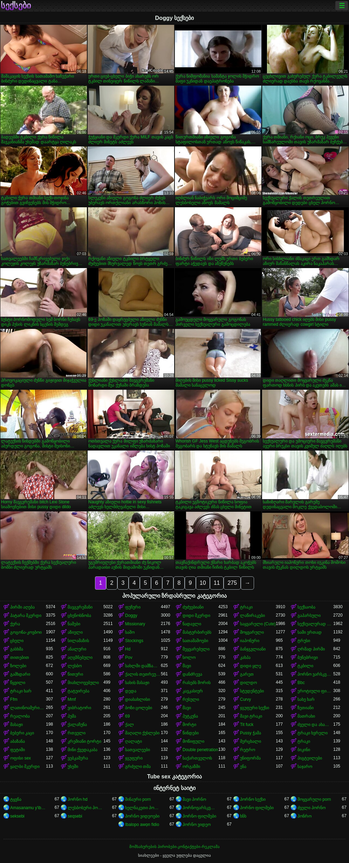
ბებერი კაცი (22, 733)
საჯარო (304, 766)
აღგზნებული (80, 657)
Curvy (245, 699)
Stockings (134, 640)
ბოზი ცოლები (138, 707)
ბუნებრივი (307, 657)
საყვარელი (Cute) (258, 623)
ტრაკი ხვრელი (312, 733)
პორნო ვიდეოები (142, 816)
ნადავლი (192, 623)
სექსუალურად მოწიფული (315, 623)
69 (127, 716)
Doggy (131, 615)
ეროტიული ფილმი (315, 691)
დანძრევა (192, 674)
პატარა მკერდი (25, 615)
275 (232, 583)
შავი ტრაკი (251, 716)
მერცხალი (250, 741)
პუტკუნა (190, 716)
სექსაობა (306, 607)
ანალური (77, 649)
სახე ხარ (306, 699)
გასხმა (16, 649)
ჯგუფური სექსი (254, 707)
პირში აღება (22, 607)
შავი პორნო (194, 799)
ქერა (15, 623)
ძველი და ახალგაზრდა (315, 724)
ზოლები (18, 665)
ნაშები (74, 623)
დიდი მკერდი (196, 615)
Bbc (301, 682)
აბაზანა (17, 741)
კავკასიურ (193, 691)
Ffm (14, 699)
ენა (243, 766)
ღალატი (133, 741)
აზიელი (75, 632)
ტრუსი (303, 640)
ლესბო (75, 665)
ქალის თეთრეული (143, 674)
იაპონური (249, 640)
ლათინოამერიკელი (28, 707)
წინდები (191, 733)
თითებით (19, 657)
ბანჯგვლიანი (253, 649)
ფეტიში (17, 749)
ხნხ (243, 816)
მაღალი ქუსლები (142, 733)
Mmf (72, 699)
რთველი (76, 733)
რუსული (191, 699)
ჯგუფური (134, 758)
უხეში (73, 766)
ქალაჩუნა (77, 724)
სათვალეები (137, 749)
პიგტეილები (309, 758)
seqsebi (75, 816)
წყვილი (17, 682)
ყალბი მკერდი (25, 766)
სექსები (16, 5)
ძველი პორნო (311, 807)
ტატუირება (78, 691)
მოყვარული (252, 632)
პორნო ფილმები (257, 807)
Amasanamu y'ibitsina (28, 807)
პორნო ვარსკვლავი (315, 674)
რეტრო (247, 749)
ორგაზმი (191, 766)
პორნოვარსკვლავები (200, 807)
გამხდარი (20, 674)
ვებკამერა (78, 758)
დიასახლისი (137, 699)
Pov (128, 657)
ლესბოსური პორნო (85, 807)
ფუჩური (133, 607)
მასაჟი (16, 724)
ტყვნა (15, 799)
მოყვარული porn (314, 799)
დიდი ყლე (250, 665)
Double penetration (200, 749)
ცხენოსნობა (79, 615)
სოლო (189, 657)
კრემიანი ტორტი (84, 741)
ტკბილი (305, 665)
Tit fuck (246, 724)
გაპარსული (309, 615)
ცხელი (16, 640)
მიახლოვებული (83, 682)
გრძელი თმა (138, 766)
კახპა (245, 657)
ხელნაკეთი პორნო (143, 807)
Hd (127, 649)
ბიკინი (303, 749)
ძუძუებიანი (193, 607)
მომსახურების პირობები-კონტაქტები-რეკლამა (174, 846)
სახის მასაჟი (137, 682)
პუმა (72, 716)
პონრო (304, 816)
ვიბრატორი (79, 707)
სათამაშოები (195, 640)
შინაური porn (138, 799)
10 (203, 583)
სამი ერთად (309, 632)
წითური (75, 674)
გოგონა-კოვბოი (26, 632)
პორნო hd (78, 799)
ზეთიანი (305, 707)
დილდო (248, 682)
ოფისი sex (20, 758)
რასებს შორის (197, 682)
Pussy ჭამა (250, 733)
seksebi (17, 816)
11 (217, 583)
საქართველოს (197, 758)
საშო (130, 632)
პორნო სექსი (253, 799)
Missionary (135, 623)
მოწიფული (193, 741)
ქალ (129, 724)
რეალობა (20, 716)
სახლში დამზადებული (143, 665)
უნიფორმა (250, 758)
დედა (130, 691)
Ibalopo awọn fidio (142, 824)
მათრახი (306, 716)
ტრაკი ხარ (21, 691)
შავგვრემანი (80, 607)
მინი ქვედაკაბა (82, 749)
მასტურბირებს (197, 632)
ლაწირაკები (252, 615)
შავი (187, 665)
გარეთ (247, 674)
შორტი (189, 724)
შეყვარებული (196, 649)
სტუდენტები (252, 691)
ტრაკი (246, 607)
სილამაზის (78, 640)
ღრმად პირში (311, 649)
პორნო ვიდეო (197, 824)
